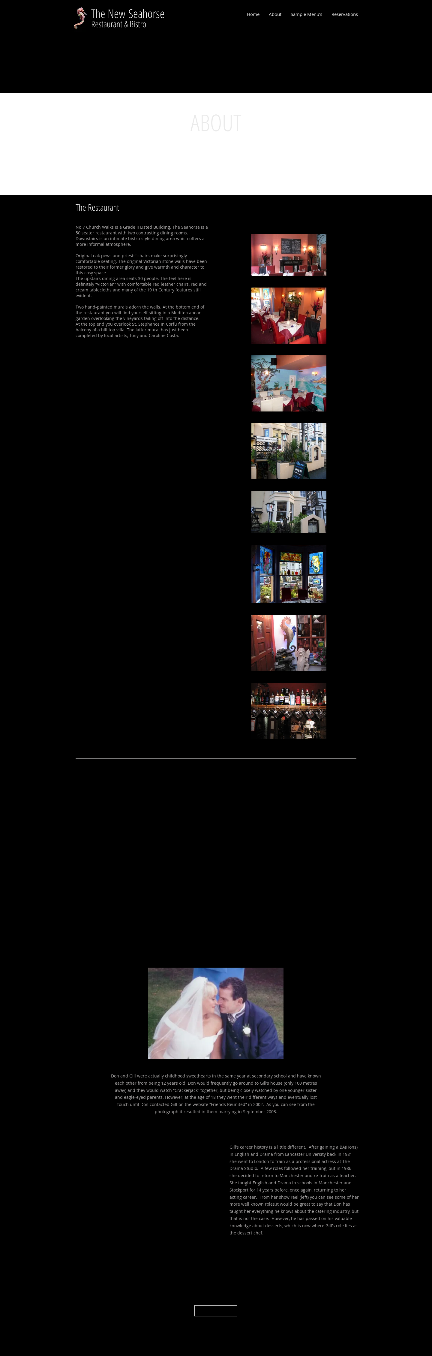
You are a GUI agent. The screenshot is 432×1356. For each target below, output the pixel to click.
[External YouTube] (150, 1188)
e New (114, 13)
